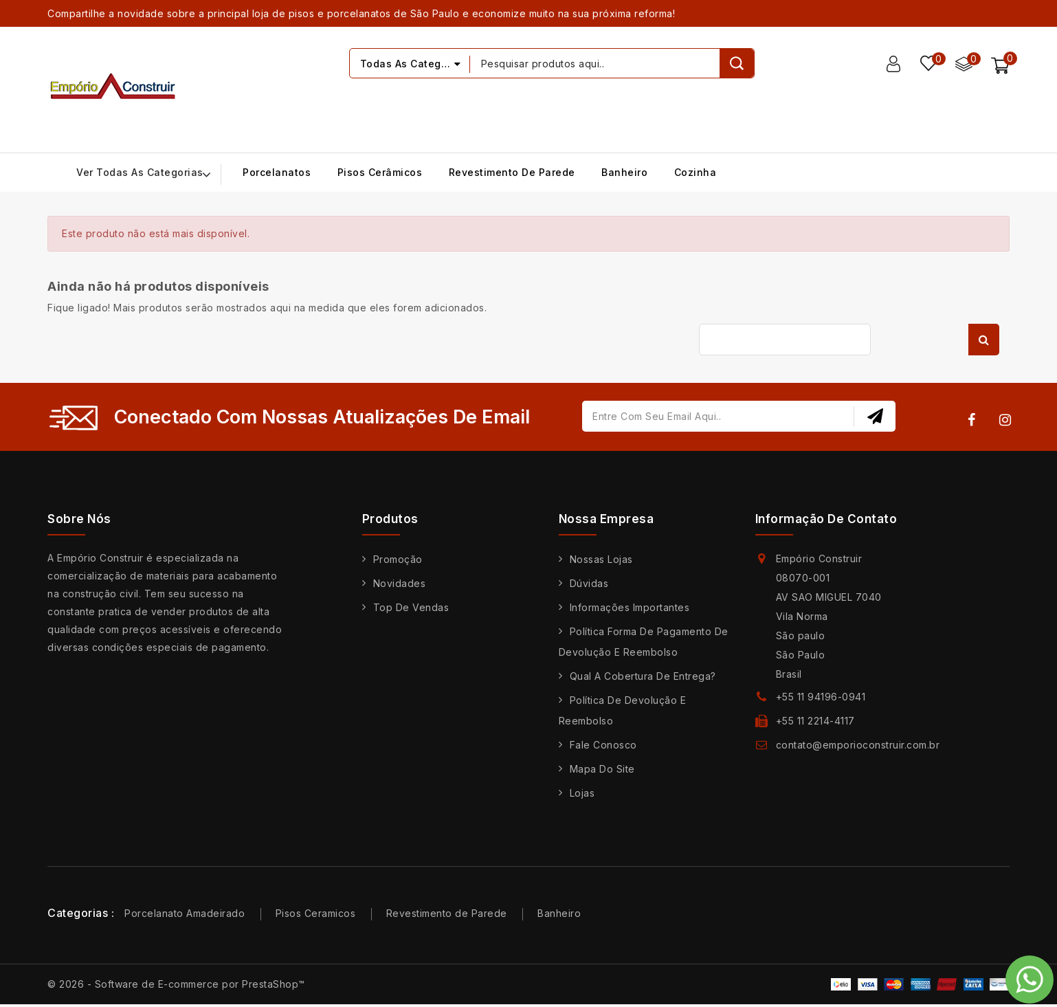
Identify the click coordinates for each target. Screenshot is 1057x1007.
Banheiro (624, 172)
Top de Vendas (411, 607)
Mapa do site (602, 769)
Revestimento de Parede (512, 172)
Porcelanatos (277, 172)
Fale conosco (603, 745)
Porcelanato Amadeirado (184, 913)
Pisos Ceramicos (316, 913)
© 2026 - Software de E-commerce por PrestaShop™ (176, 984)
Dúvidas (589, 583)
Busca (983, 339)
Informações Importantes (630, 607)
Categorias (77, 913)
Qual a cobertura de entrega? (643, 676)
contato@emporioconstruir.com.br (858, 745)
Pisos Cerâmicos (380, 172)
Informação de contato (826, 519)
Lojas (582, 793)
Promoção (398, 559)
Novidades (399, 583)
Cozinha (695, 172)
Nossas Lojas (601, 559)
